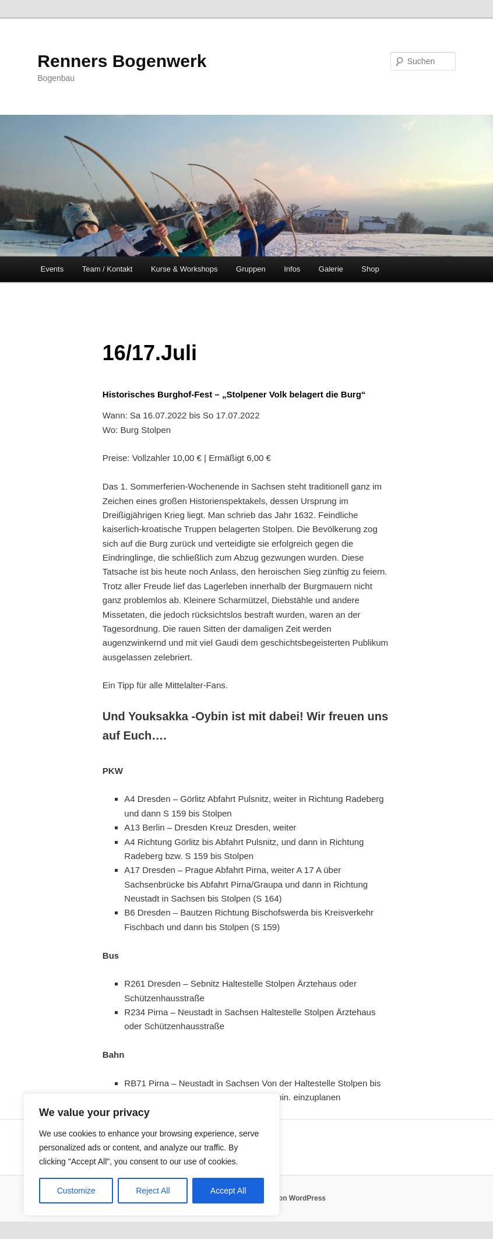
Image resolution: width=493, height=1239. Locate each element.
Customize (76, 1190)
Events (52, 269)
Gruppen (251, 269)
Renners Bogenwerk (121, 61)
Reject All (153, 1190)
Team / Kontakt (107, 269)
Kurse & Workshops (184, 269)
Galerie (331, 269)
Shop (370, 269)
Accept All (228, 1190)
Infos (292, 269)
